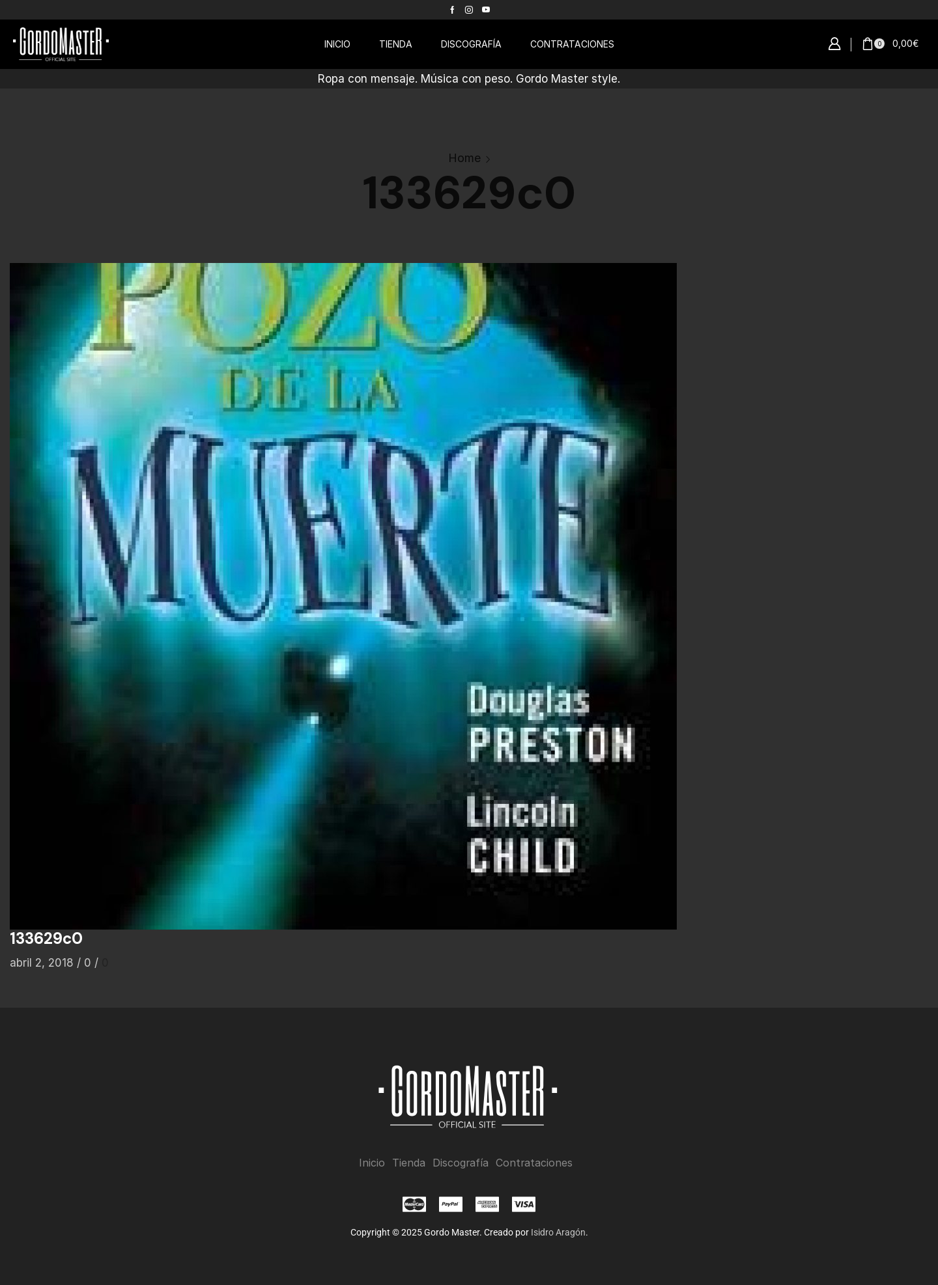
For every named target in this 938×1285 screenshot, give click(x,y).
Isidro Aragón (558, 1231)
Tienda (408, 1163)
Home (464, 158)
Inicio (372, 1163)
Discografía (461, 1163)
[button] (834, 44)
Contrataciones (534, 1163)
